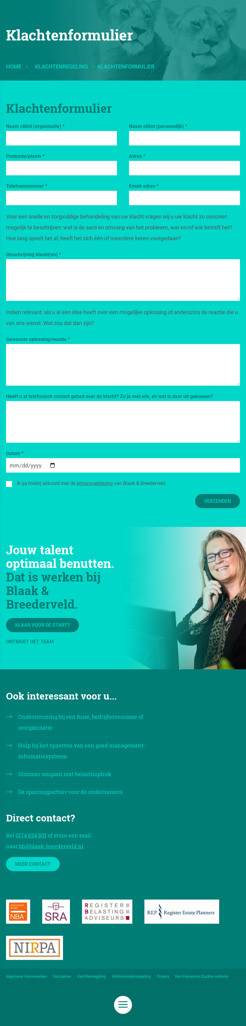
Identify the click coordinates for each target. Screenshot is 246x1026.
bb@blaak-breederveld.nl (51, 846)
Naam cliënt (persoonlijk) (158, 126)
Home (13, 66)
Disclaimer (62, 976)
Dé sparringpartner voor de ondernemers (70, 791)
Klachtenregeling (61, 66)
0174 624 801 (31, 835)
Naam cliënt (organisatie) (35, 126)
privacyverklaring (95, 483)
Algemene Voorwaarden (26, 976)
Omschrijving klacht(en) (33, 254)
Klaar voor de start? (42, 625)
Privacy (163, 976)
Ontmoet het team (30, 642)
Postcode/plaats (25, 156)
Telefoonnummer (26, 186)
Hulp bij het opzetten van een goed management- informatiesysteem (82, 751)
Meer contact (33, 864)
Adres (137, 156)
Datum (15, 453)
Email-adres (144, 186)
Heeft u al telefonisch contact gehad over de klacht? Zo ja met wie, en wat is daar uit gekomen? (109, 396)
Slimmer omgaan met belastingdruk (64, 774)
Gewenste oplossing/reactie (38, 339)
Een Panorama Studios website (201, 976)
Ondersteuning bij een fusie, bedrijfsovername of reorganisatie (80, 722)
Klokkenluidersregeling (131, 976)
